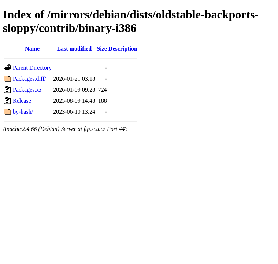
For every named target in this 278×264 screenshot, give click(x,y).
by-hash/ (23, 112)
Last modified (74, 48)
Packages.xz (27, 90)
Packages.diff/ (29, 79)
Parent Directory (32, 68)
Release (22, 101)
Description (122, 48)
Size (102, 48)
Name (32, 48)
